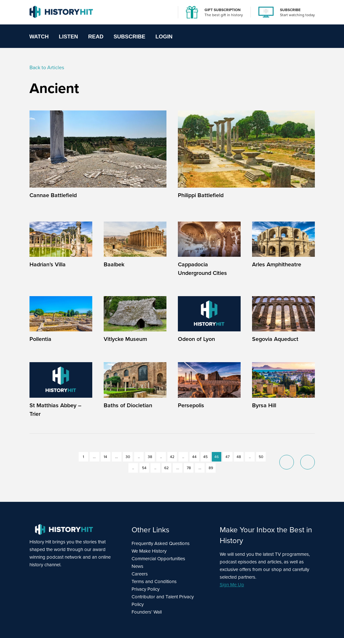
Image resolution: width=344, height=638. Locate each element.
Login (163, 37)
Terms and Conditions (154, 581)
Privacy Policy (145, 589)
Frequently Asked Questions (161, 543)
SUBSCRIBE (290, 9)
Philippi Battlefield (201, 195)
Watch (39, 37)
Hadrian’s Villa (47, 264)
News (137, 566)
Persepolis (191, 405)
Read (95, 37)
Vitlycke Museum (125, 339)
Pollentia (40, 339)
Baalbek (114, 264)
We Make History (149, 551)
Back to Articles (46, 67)
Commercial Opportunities (158, 558)
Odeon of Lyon (196, 339)
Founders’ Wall (147, 611)
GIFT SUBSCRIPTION (222, 9)
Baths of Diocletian (128, 405)
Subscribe (129, 37)
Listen (68, 37)
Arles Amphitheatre (276, 264)
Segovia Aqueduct (275, 339)
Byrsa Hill (264, 405)
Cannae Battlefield (53, 195)
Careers (140, 573)
